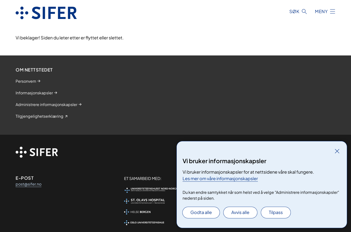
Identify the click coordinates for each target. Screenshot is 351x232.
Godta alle (201, 212)
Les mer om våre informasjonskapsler (220, 178)
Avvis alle (240, 212)
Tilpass (276, 212)
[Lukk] (337, 151)
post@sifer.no (28, 184)
